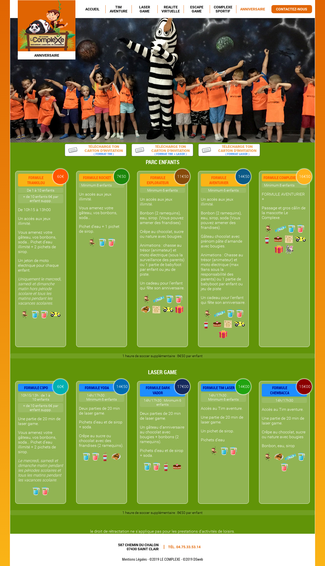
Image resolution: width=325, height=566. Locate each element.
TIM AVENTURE (118, 9)
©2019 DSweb (193, 559)
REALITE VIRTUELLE (170, 9)
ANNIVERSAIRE (252, 9)
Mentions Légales (134, 559)
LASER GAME (144, 9)
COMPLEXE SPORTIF (223, 9)
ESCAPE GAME (196, 9)
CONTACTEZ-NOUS (291, 9)
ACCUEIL (92, 9)
